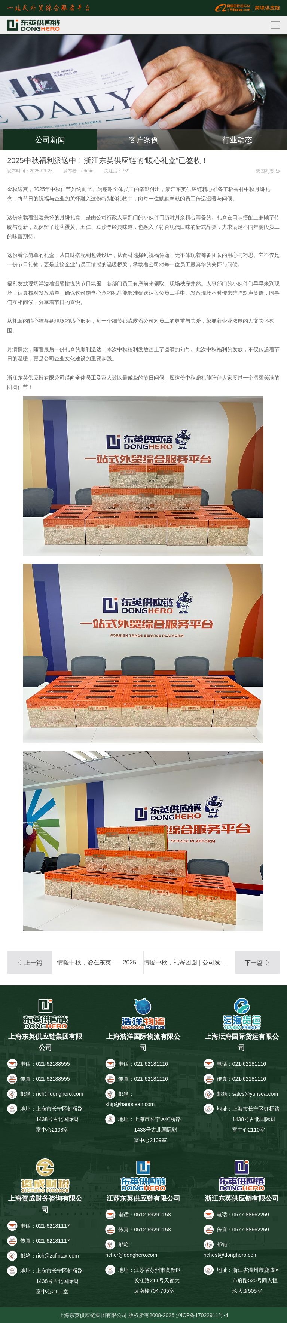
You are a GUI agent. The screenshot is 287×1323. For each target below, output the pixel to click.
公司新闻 (50, 140)
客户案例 (144, 140)
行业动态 (237, 140)
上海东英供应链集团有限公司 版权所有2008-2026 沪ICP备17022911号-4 (143, 1315)
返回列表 (268, 171)
